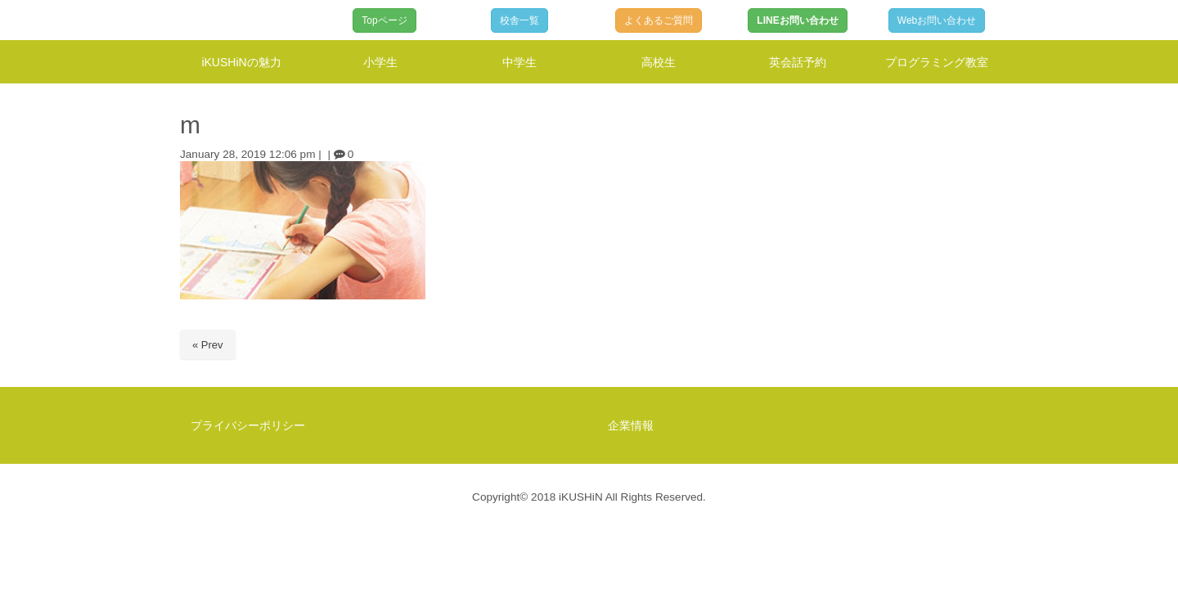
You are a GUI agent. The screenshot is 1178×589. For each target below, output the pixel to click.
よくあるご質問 (658, 20)
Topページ (384, 20)
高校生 (658, 62)
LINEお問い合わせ (797, 20)
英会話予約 (797, 62)
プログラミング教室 (936, 62)
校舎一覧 (519, 20)
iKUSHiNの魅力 (241, 62)
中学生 (519, 62)
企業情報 (631, 425)
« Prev (207, 345)
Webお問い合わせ (936, 20)
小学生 (380, 62)
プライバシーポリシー (248, 425)
